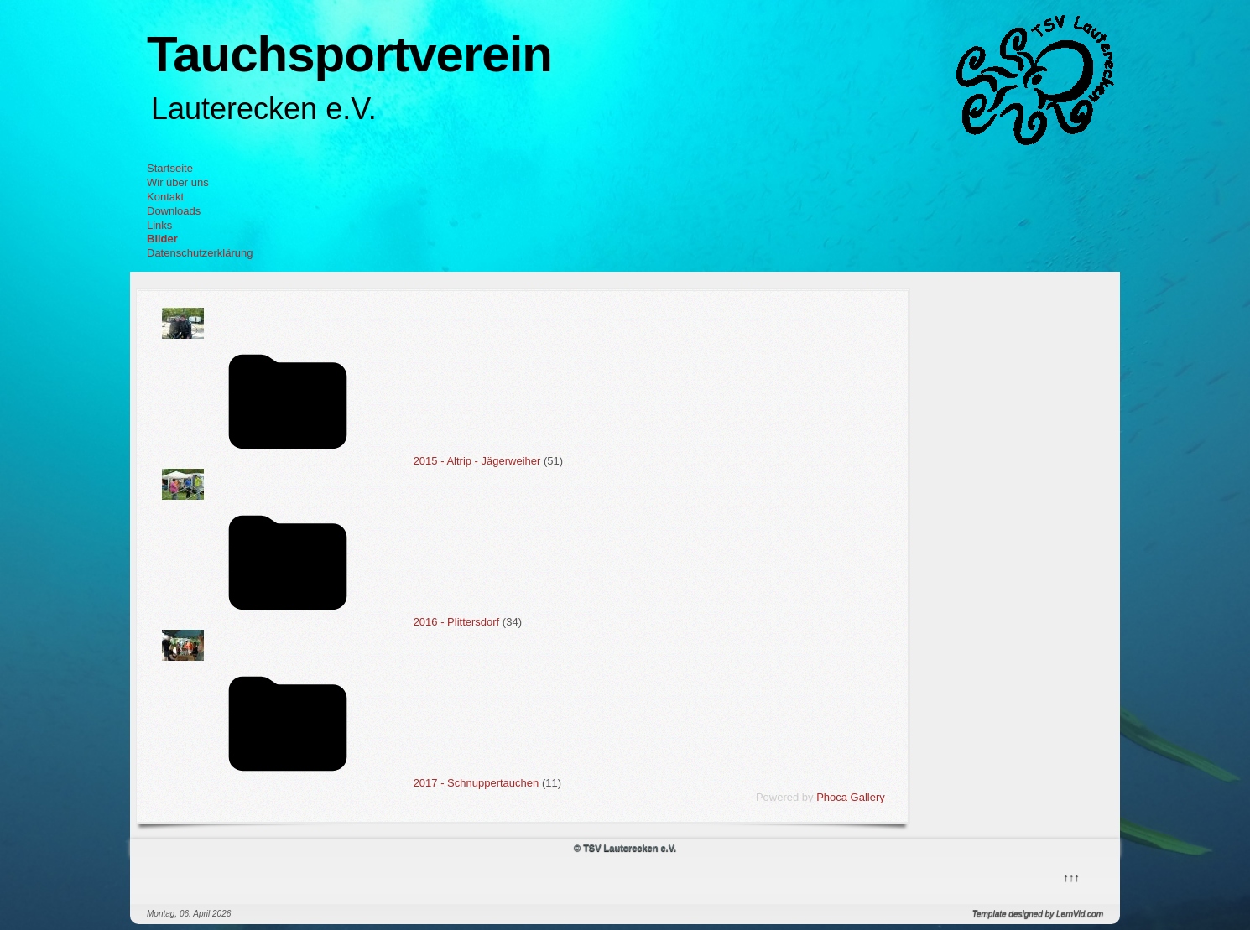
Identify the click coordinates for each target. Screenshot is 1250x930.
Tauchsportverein (349, 54)
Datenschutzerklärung (200, 253)
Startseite (170, 168)
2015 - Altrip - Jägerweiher (477, 461)
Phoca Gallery (850, 797)
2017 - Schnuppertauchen (476, 783)
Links (159, 225)
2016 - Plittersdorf (457, 622)
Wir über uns (178, 182)
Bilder (162, 238)
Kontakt (165, 196)
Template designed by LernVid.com (1037, 913)
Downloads (174, 211)
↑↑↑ (1070, 876)
